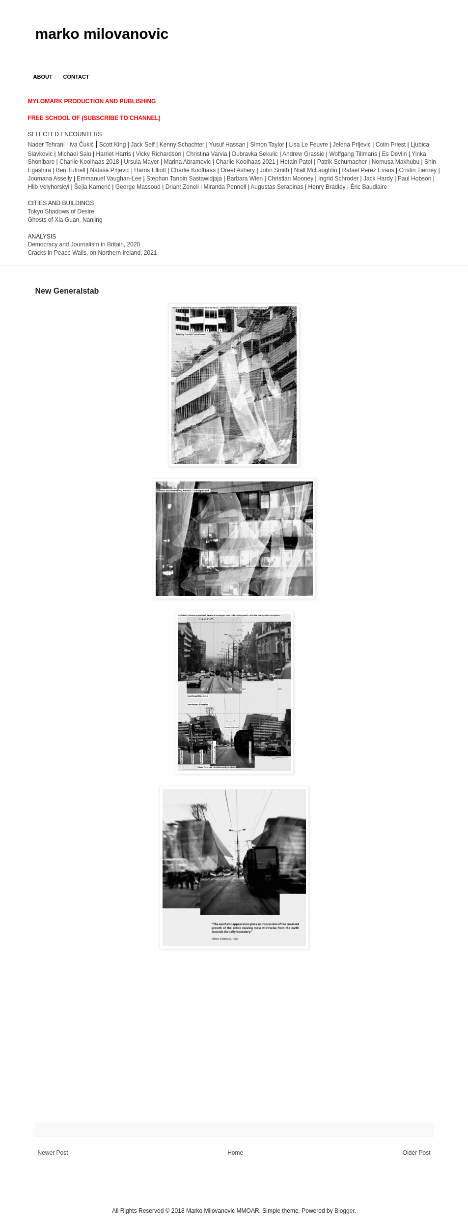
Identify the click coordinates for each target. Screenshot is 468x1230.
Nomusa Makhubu (395, 161)
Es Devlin (394, 153)
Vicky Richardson (158, 153)
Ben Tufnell (70, 170)
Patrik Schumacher (343, 161)
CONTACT (76, 77)
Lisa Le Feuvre (308, 144)
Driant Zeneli (182, 186)
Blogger (344, 1210)
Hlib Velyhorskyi (49, 186)
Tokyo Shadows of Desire (61, 211)
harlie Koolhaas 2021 (245, 161)
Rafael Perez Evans (368, 170)
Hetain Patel (296, 161)
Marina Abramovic (187, 161)
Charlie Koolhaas (193, 170)
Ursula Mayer (141, 161)
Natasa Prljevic (110, 170)
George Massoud (138, 186)
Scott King (112, 144)
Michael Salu (74, 153)
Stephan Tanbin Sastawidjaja (184, 178)
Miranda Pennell (225, 186)
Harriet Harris (113, 153)
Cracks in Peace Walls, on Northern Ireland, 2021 (92, 252)
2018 (89, 161)
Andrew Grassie (303, 153)
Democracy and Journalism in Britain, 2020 (84, 244)
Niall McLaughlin (315, 170)
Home (235, 1152)
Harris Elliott (150, 170)
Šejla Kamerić (92, 186)
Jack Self (143, 144)
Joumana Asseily (50, 178)
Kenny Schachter (182, 144)
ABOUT (43, 77)
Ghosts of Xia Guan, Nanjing (65, 219)
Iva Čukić (81, 144)
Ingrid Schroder (338, 178)
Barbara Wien (245, 178)
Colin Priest (391, 144)
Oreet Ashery (237, 170)
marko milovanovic (102, 34)
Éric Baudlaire (368, 186)
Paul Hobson (415, 178)
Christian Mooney (290, 178)
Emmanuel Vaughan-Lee (109, 178)
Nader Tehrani (46, 144)
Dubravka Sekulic (255, 153)
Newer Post (53, 1152)
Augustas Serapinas (276, 186)
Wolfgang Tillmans (353, 153)
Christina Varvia (206, 153)
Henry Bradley (327, 186)
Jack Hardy (378, 178)
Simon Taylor (267, 144)
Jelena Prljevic (352, 144)
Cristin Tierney (418, 170)
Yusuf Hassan (227, 144)
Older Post (417, 1152)
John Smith (274, 170)
